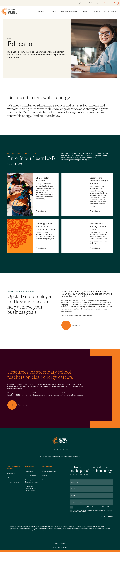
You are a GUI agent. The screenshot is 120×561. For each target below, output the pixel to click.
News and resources (111, 11)
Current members (13, 482)
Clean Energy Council (59, 547)
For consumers (47, 480)
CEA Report (29, 471)
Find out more (41, 211)
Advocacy (42, 11)
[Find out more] (19, 405)
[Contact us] (72, 325)
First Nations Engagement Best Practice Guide (30, 488)
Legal (56, 543)
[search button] (82, 3)
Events (85, 11)
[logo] (9, 11)
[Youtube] (64, 449)
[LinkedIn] (58, 450)
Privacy (63, 543)
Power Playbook (30, 476)
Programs (54, 11)
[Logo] (60, 440)
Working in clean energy (70, 11)
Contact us (11, 474)
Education (96, 11)
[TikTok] (67, 449)
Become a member (110, 3)
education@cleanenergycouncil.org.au (75, 160)
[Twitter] (60, 449)
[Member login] (94, 3)
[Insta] (54, 449)
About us (10, 478)
